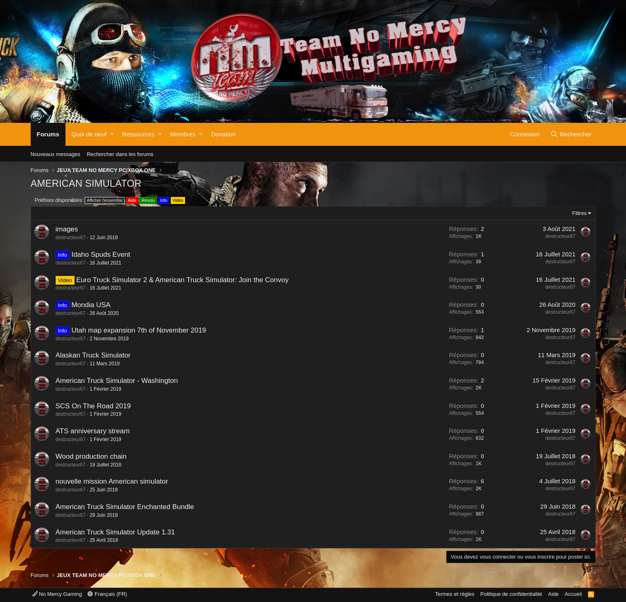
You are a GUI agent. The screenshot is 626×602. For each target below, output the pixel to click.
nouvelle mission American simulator (112, 481)
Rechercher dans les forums (120, 154)
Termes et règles (454, 594)
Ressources (138, 134)
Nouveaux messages (55, 154)
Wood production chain (91, 456)
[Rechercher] (571, 134)
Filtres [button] (579, 213)
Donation (223, 134)
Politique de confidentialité (511, 594)
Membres (183, 134)
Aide (553, 594)
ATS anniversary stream (93, 431)
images (67, 229)
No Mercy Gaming (57, 594)
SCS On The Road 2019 (93, 406)
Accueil (573, 594)
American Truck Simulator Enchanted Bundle (125, 507)
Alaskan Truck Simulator (93, 355)
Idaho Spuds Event (100, 254)
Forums (48, 134)
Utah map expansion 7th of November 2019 (138, 330)
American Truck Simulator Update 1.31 (115, 532)
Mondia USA (90, 305)
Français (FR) (107, 594)
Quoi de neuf (89, 134)
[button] (112, 134)
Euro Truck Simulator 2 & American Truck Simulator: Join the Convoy (182, 280)
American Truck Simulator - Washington (117, 381)
